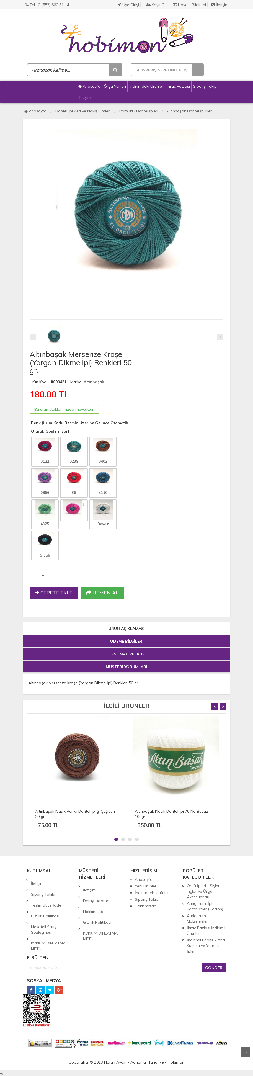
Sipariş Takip (205, 86)
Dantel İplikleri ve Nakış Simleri (82, 111)
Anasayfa (89, 86)
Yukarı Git (245, 1052)
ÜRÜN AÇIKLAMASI (127, 628)
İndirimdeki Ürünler (146, 86)
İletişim (220, 4)
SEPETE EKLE (54, 593)
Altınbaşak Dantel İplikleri (190, 111)
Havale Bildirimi (189, 4)
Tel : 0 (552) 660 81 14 (47, 4)
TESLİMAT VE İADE (126, 654)
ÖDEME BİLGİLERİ (126, 641)
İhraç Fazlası (178, 86)
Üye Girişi (128, 4)
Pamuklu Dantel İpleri (138, 111)
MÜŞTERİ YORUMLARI (126, 666)
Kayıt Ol (156, 4)
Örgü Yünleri (115, 86)
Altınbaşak (94, 381)
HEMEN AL (102, 593)
